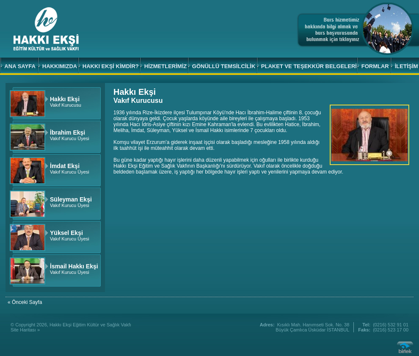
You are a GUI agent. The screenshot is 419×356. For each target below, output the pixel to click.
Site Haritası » (25, 329)
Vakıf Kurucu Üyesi (69, 135)
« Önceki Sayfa (25, 302)
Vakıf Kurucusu (65, 102)
